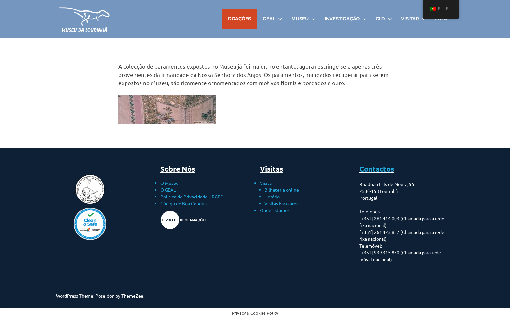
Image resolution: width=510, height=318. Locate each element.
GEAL (272, 19)
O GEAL (168, 190)
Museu (303, 19)
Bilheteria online (281, 190)
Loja (441, 19)
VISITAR (413, 19)
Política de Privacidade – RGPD (192, 196)
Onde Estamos (274, 210)
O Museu (169, 183)
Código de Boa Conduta (184, 203)
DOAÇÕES (239, 19)
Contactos (376, 168)
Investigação (346, 19)
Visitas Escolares (281, 203)
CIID (384, 19)
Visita (266, 183)
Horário (272, 196)
